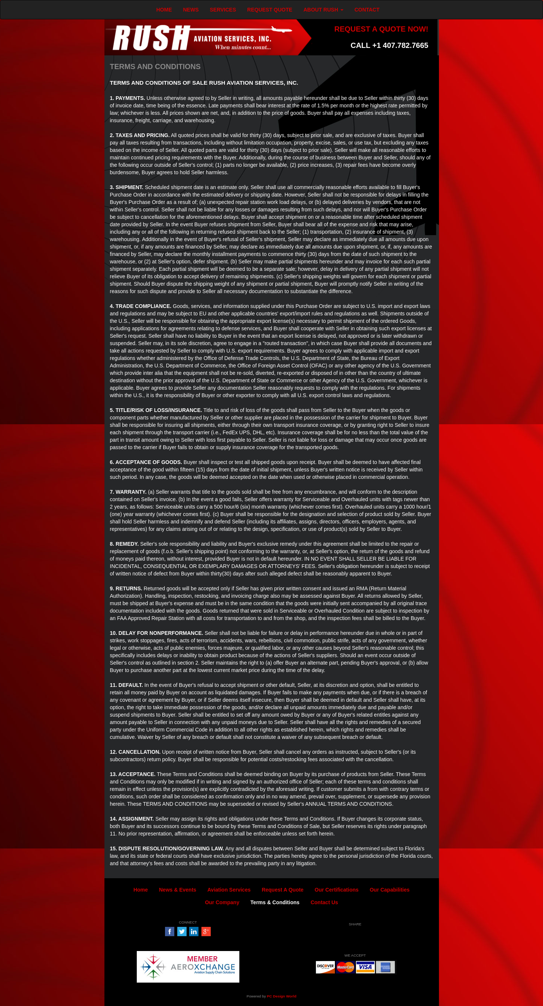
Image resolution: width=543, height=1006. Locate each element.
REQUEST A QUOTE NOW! (381, 29)
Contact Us (324, 902)
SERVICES (223, 10)
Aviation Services (229, 890)
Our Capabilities (390, 890)
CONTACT (367, 10)
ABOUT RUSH (323, 10)
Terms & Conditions (275, 902)
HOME (164, 10)
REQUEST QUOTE (269, 10)
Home (140, 890)
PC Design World (281, 996)
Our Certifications (337, 890)
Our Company (222, 902)
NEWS (191, 10)
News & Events (177, 890)
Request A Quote (283, 890)
